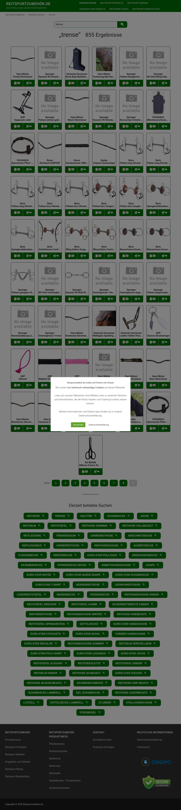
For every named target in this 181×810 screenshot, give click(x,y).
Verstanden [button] (78, 425)
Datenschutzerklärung (99, 425)
